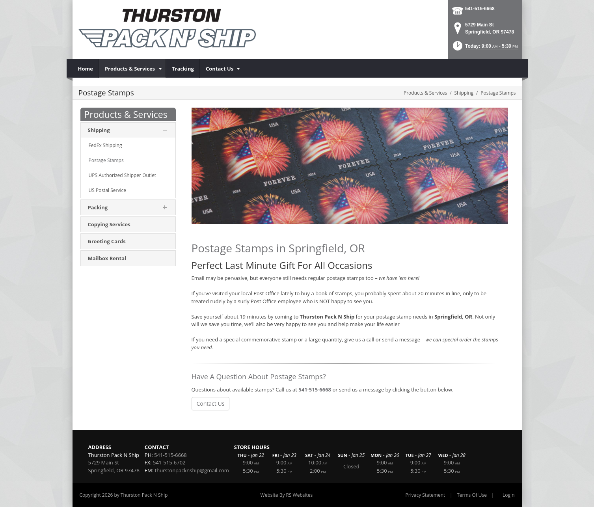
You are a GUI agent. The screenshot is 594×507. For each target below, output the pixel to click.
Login (508, 495)
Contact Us (211, 403)
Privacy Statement (425, 495)
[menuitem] (86, 68)
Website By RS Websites (287, 495)
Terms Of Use (472, 495)
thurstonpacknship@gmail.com (192, 470)
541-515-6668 (480, 8)
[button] (484, 48)
